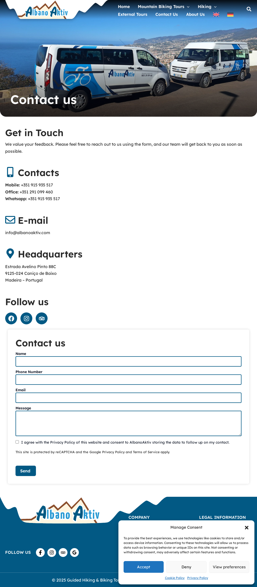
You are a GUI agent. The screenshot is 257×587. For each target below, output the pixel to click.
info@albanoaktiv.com (27, 232)
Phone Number (29, 371)
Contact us (162, 13)
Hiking (199, 5)
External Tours (131, 13)
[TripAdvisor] (63, 552)
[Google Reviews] (74, 552)
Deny (186, 566)
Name (21, 353)
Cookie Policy (175, 578)
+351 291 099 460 (36, 191)
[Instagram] (51, 552)
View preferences (229, 566)
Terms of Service (146, 452)
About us (188, 13)
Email (21, 390)
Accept (143, 566)
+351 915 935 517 (37, 184)
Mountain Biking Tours (159, 5)
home (122, 4)
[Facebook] (40, 552)
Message (23, 408)
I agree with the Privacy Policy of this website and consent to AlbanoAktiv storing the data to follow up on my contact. (125, 442)
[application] (182, 5)
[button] (246, 527)
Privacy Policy (197, 578)
